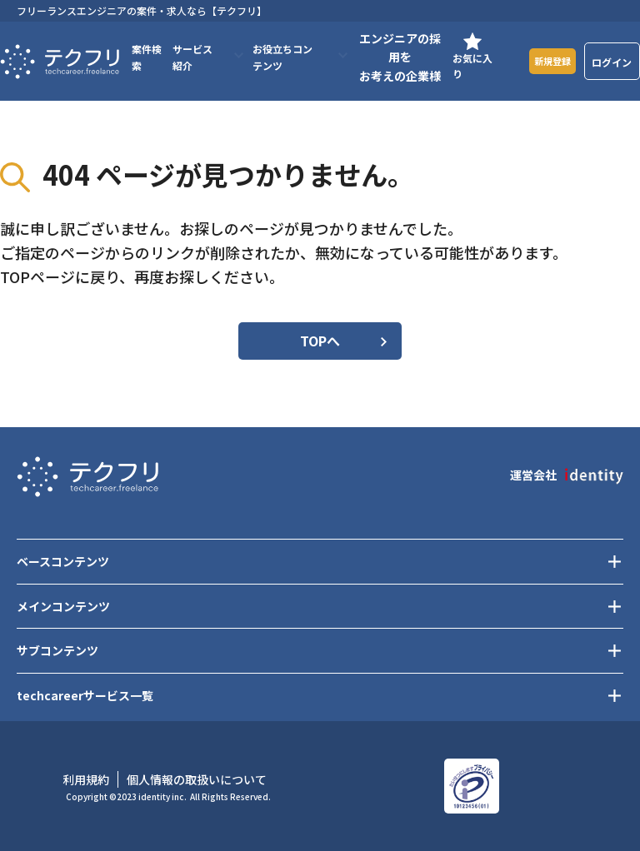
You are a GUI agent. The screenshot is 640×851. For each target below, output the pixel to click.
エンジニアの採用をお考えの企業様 (394, 57)
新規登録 (548, 61)
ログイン (612, 62)
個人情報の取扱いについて (197, 779)
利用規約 (85, 779)
